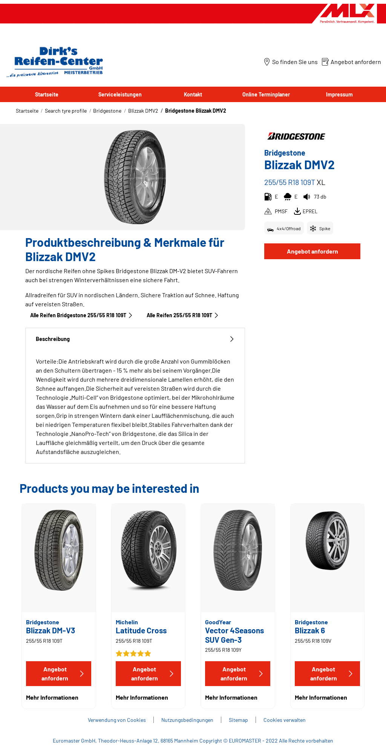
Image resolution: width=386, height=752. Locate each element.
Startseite (46, 94)
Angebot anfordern (312, 251)
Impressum (339, 94)
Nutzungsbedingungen (187, 720)
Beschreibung (135, 339)
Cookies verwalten (284, 720)
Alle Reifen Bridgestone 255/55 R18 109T (81, 315)
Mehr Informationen (52, 697)
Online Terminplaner (266, 94)
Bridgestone (107, 110)
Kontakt (193, 94)
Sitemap (238, 720)
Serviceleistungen (120, 94)
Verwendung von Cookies (117, 720)
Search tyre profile (66, 110)
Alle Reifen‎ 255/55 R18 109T (183, 315)
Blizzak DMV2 (143, 110)
